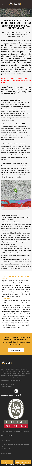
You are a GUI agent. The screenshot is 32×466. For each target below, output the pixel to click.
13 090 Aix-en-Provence (7, 449)
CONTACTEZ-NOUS (22, 462)
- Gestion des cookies (7, 384)
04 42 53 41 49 (7, 462)
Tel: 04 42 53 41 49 (6, 440)
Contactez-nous (6, 453)
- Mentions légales (6, 386)
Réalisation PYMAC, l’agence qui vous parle (16, 464)
